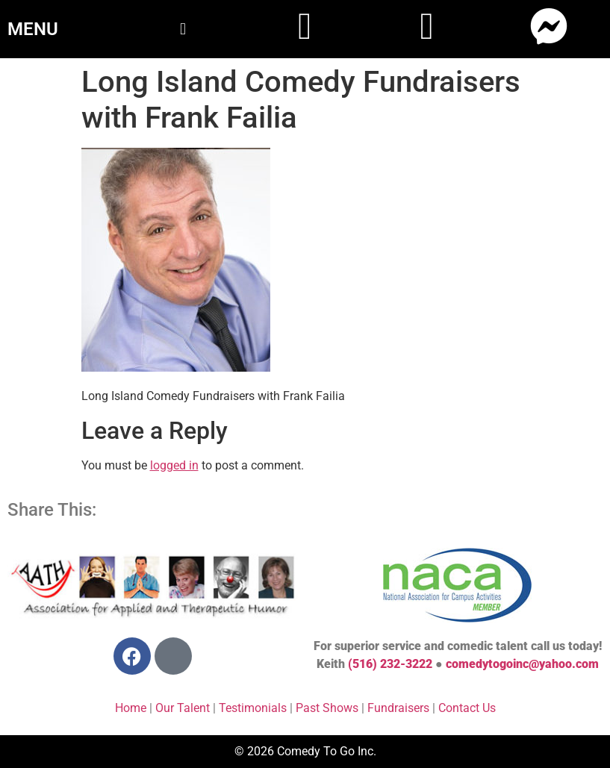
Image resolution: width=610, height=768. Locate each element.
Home (130, 708)
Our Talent (182, 708)
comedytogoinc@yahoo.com (522, 664)
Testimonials (253, 708)
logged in (174, 465)
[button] (182, 29)
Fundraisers (398, 708)
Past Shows (327, 708)
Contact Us (467, 708)
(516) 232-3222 (390, 664)
